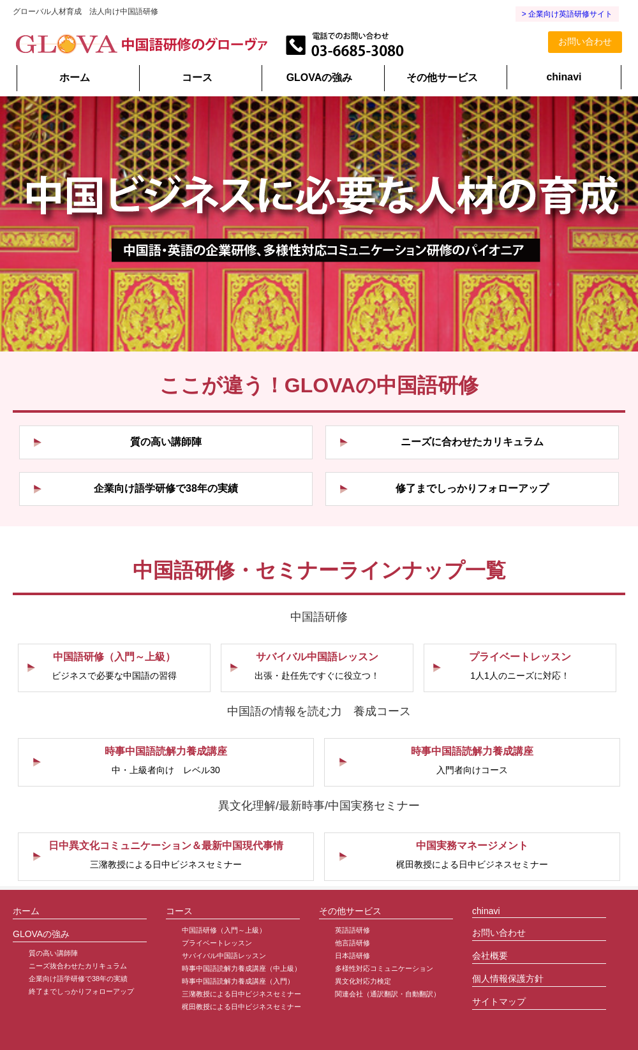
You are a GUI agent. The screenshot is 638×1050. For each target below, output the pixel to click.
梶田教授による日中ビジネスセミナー (241, 1006)
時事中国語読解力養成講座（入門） (238, 981)
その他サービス (442, 77)
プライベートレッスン (217, 943)
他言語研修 (352, 943)
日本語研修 (352, 955)
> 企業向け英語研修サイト (567, 14)
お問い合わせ (585, 41)
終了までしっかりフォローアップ (81, 991)
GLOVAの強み (319, 77)
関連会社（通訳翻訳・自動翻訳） (387, 994)
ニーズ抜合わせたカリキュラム (78, 966)
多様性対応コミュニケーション (384, 968)
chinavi (563, 76)
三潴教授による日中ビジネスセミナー (241, 994)
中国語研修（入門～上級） (224, 930)
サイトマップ (499, 1001)
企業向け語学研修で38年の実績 (78, 978)
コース (197, 77)
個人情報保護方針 (508, 978)
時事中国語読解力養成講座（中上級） (241, 968)
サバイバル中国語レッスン (224, 955)
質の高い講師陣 (53, 953)
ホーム (74, 77)
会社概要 (490, 955)
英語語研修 (352, 930)
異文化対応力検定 (363, 981)
